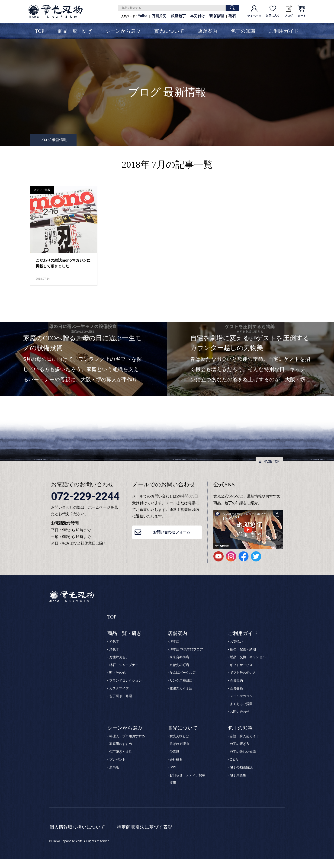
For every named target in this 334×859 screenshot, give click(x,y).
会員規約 (236, 680)
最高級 (114, 767)
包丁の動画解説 (241, 767)
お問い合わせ (239, 711)
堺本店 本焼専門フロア (186, 649)
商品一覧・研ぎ (75, 31)
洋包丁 (114, 649)
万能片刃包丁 (119, 657)
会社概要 (176, 759)
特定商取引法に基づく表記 (144, 827)
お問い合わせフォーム (171, 532)
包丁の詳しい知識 (243, 751)
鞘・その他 (117, 672)
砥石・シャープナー (123, 665)
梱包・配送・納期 (243, 649)
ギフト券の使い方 (243, 672)
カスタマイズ (119, 688)
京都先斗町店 (179, 665)
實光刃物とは (179, 736)
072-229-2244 (85, 496)
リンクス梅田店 (181, 680)
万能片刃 (159, 16)
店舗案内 (207, 31)
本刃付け (197, 16)
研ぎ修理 (216, 16)
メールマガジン (241, 696)
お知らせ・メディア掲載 (187, 775)
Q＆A (234, 759)
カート (301, 11)
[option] (83, 359)
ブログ (288, 11)
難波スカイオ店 (181, 688)
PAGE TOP (271, 461)
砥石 (232, 16)
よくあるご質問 (241, 704)
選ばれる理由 (179, 744)
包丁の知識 (243, 31)
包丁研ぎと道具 (120, 751)
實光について (169, 31)
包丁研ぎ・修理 (120, 696)
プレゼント (117, 759)
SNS (173, 767)
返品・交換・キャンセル (248, 657)
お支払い (236, 641)
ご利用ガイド (284, 31)
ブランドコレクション (125, 680)
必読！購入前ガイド (244, 736)
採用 (173, 783)
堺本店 (174, 641)
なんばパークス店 (183, 672)
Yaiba (143, 16)
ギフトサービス (241, 665)
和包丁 (114, 641)
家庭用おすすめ (120, 744)
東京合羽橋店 (179, 657)
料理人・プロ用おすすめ (127, 736)
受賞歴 (174, 751)
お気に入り (273, 11)
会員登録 (236, 688)
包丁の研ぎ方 (239, 744)
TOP (39, 31)
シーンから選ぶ (123, 31)
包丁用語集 (238, 775)
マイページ (254, 11)
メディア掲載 (42, 190)
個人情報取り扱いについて (77, 827)
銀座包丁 (178, 16)
